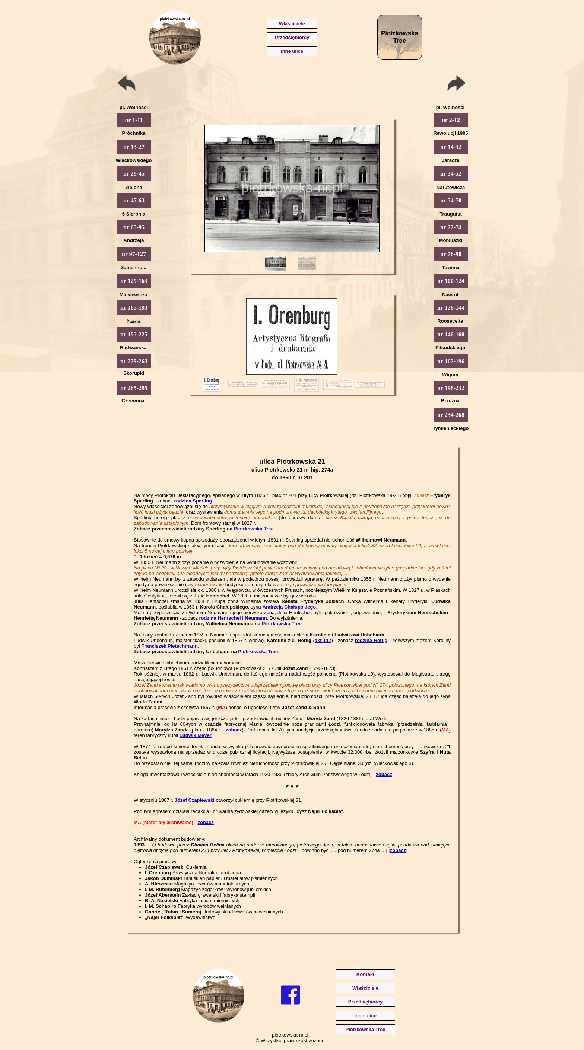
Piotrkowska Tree (254, 529)
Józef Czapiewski (195, 800)
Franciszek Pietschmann (169, 646)
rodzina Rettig (371, 640)
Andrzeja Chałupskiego (289, 607)
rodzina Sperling (193, 501)
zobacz (234, 730)
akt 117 (323, 640)
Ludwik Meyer (196, 735)
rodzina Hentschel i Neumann (233, 618)
